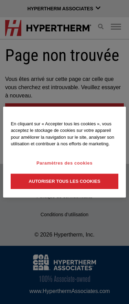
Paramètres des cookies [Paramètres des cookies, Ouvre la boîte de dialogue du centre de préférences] (64, 162)
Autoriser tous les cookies (64, 181)
